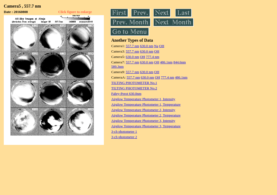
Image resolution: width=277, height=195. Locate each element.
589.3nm (117, 66)
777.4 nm (152, 57)
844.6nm (179, 62)
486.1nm (166, 62)
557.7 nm (132, 46)
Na (156, 46)
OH (161, 46)
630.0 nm (146, 46)
